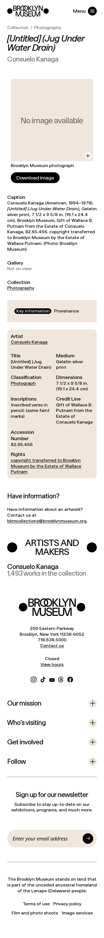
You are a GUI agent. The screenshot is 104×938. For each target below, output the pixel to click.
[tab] (32, 311)
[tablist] (47, 311)
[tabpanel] (52, 403)
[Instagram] (33, 679)
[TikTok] (43, 679)
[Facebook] (70, 679)
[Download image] (35, 177)
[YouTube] (52, 679)
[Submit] (88, 838)
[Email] (47, 838)
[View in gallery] (88, 155)
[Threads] (61, 679)
